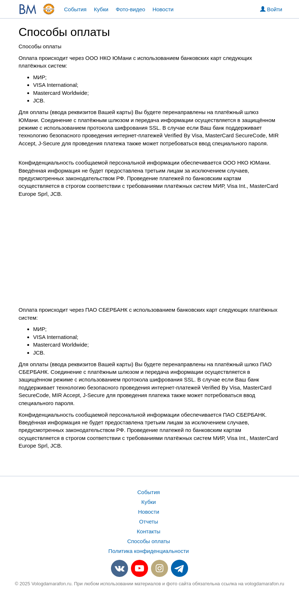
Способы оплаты (148, 541)
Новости (163, 9)
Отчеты (148, 521)
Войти (271, 9)
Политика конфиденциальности (148, 551)
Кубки (101, 9)
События (75, 9)
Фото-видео (130, 9)
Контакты (148, 531)
